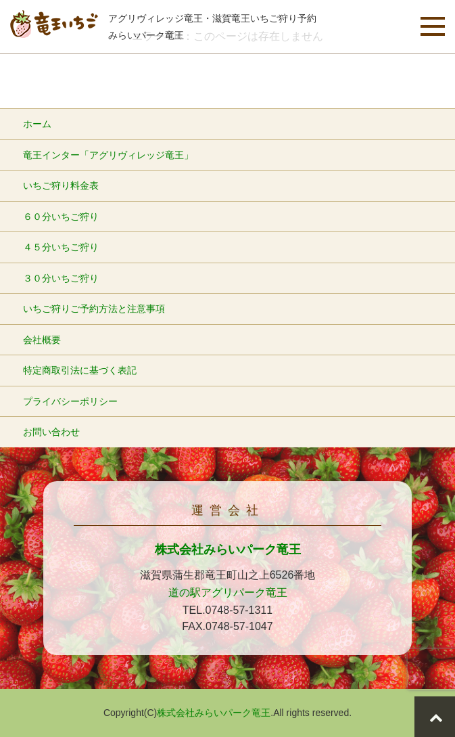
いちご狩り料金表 (61, 185)
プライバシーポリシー (70, 401)
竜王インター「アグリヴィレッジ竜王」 (108, 155)
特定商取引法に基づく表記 (80, 370)
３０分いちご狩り (61, 278)
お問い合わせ (51, 431)
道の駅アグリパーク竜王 (227, 592)
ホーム (37, 123)
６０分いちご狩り (61, 216)
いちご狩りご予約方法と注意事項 (94, 308)
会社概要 (42, 339)
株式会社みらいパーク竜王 (228, 549)
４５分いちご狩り (61, 247)
